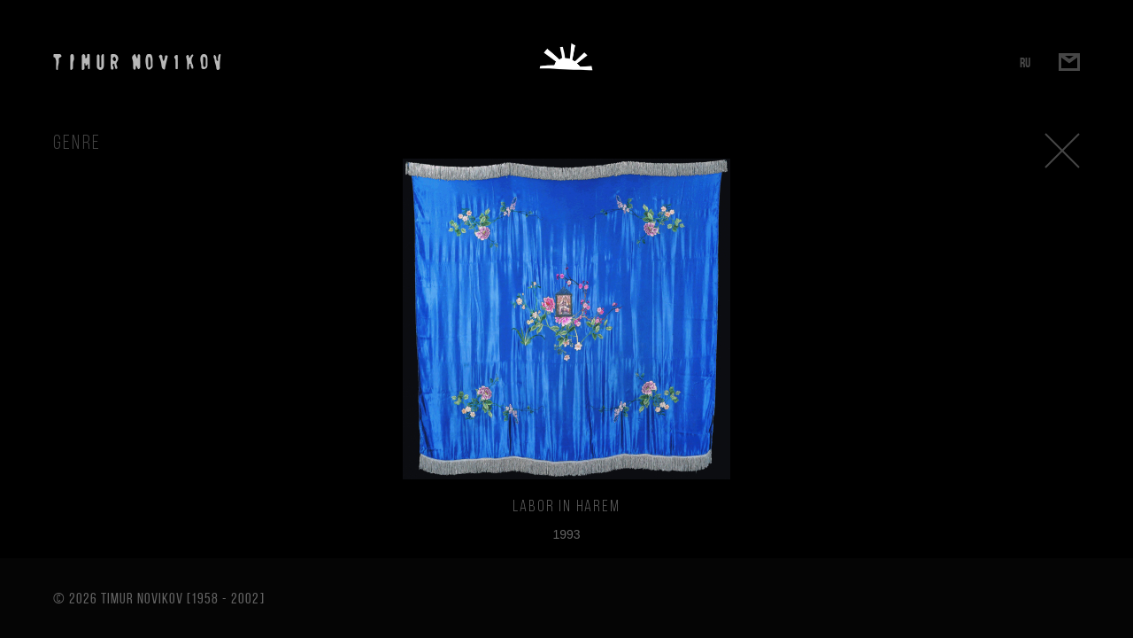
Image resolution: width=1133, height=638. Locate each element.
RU (1025, 62)
